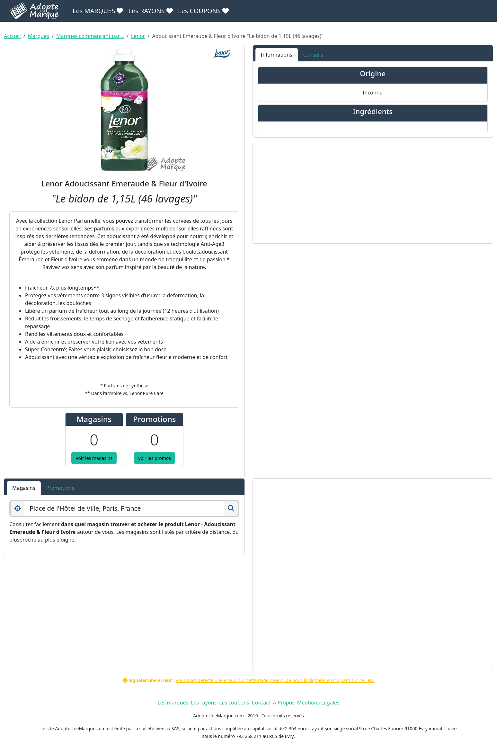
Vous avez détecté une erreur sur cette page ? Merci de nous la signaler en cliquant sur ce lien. (275, 680)
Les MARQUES (98, 10)
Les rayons (204, 702)
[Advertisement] (373, 193)
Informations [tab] (276, 54)
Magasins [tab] (23, 487)
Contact (261, 702)
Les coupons (234, 702)
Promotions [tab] (60, 487)
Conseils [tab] (313, 54)
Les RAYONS (150, 10)
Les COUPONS (203, 10)
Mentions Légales (318, 702)
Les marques (172, 702)
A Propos (284, 702)
